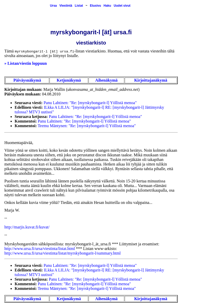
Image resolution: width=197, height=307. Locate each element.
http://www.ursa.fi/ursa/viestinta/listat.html (39, 248)
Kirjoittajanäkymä (150, 80)
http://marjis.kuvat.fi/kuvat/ (27, 227)
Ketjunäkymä (69, 80)
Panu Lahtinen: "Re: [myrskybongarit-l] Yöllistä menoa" (90, 103)
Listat (79, 5)
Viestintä (66, 5)
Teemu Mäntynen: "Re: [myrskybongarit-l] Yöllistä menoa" (87, 126)
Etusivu (95, 5)
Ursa (53, 5)
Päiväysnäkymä (27, 80)
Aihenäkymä (106, 80)
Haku (107, 5)
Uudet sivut (122, 5)
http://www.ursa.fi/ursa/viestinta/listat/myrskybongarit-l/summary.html (62, 253)
